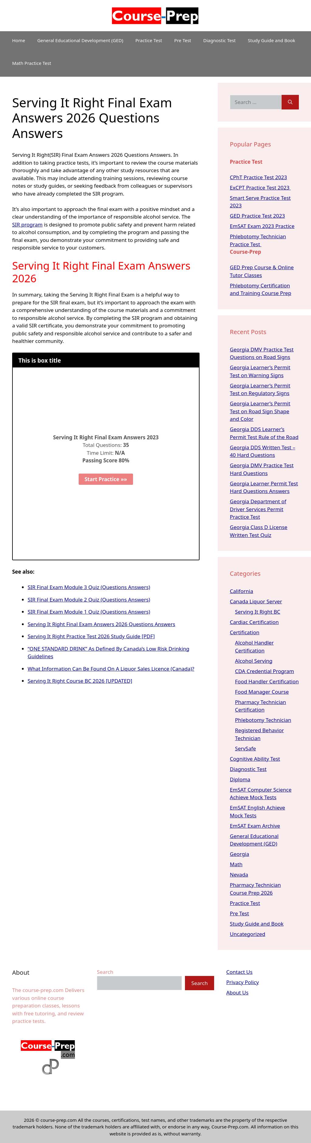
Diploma (240, 779)
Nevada (239, 874)
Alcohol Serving (253, 660)
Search (105, 971)
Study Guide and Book (271, 40)
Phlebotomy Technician (263, 719)
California (241, 591)
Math (236, 864)
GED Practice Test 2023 (257, 215)
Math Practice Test (31, 63)
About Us (237, 992)
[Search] (290, 102)
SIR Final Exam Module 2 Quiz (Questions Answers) (89, 599)
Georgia (239, 853)
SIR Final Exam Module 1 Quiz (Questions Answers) (89, 611)
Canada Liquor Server (256, 601)
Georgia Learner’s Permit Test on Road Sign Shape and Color (260, 411)
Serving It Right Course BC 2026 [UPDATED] (80, 680)
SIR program (27, 224)
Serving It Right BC (257, 611)
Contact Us (239, 971)
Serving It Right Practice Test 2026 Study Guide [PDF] (91, 636)
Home (18, 40)
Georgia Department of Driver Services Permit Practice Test (258, 509)
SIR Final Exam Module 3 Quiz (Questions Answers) (89, 587)
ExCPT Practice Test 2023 (260, 187)
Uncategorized (247, 933)
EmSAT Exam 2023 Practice (262, 226)
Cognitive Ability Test (255, 758)
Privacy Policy (242, 982)
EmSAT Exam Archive (255, 825)
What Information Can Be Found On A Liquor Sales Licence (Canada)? (111, 668)
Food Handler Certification (267, 681)
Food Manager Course (262, 691)
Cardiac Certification (254, 621)
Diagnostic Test (219, 40)
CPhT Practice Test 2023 (258, 177)
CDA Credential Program (264, 671)
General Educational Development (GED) (80, 40)
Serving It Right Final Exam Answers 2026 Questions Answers (101, 624)
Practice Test (148, 40)
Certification (244, 632)
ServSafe (245, 748)
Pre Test (182, 40)
